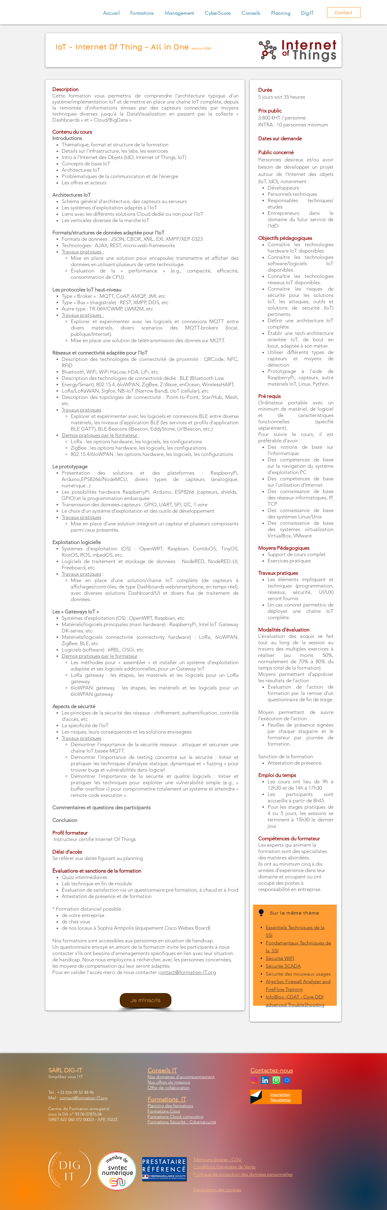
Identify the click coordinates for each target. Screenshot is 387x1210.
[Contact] (344, 12)
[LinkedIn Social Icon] (265, 1080)
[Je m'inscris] (145, 1000)
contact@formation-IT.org (84, 1097)
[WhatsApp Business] (276, 1080)
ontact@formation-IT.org (188, 972)
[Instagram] (254, 1080)
